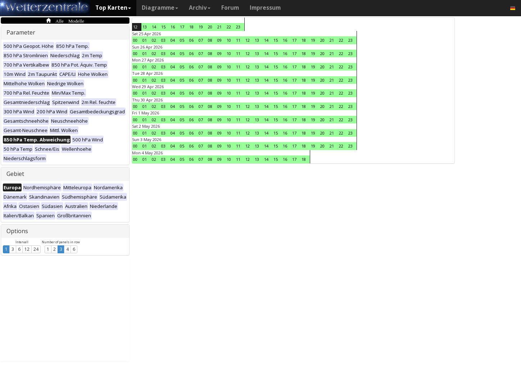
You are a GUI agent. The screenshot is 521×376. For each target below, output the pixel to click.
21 (219, 27)
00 (135, 40)
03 (163, 40)
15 (163, 27)
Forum (230, 8)
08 (210, 40)
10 (229, 40)
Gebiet (15, 174)
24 (35, 249)
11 (238, 40)
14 (154, 27)
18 (191, 27)
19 (201, 27)
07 (201, 40)
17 (182, 27)
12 (27, 249)
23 (238, 27)
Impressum (265, 8)
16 (173, 27)
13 (144, 27)
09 (219, 40)
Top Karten (113, 8)
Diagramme (160, 8)
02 (154, 40)
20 (210, 27)
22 (229, 27)
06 (191, 40)
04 (173, 40)
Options (17, 231)
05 (182, 40)
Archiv (199, 8)
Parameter (20, 32)
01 (144, 40)
